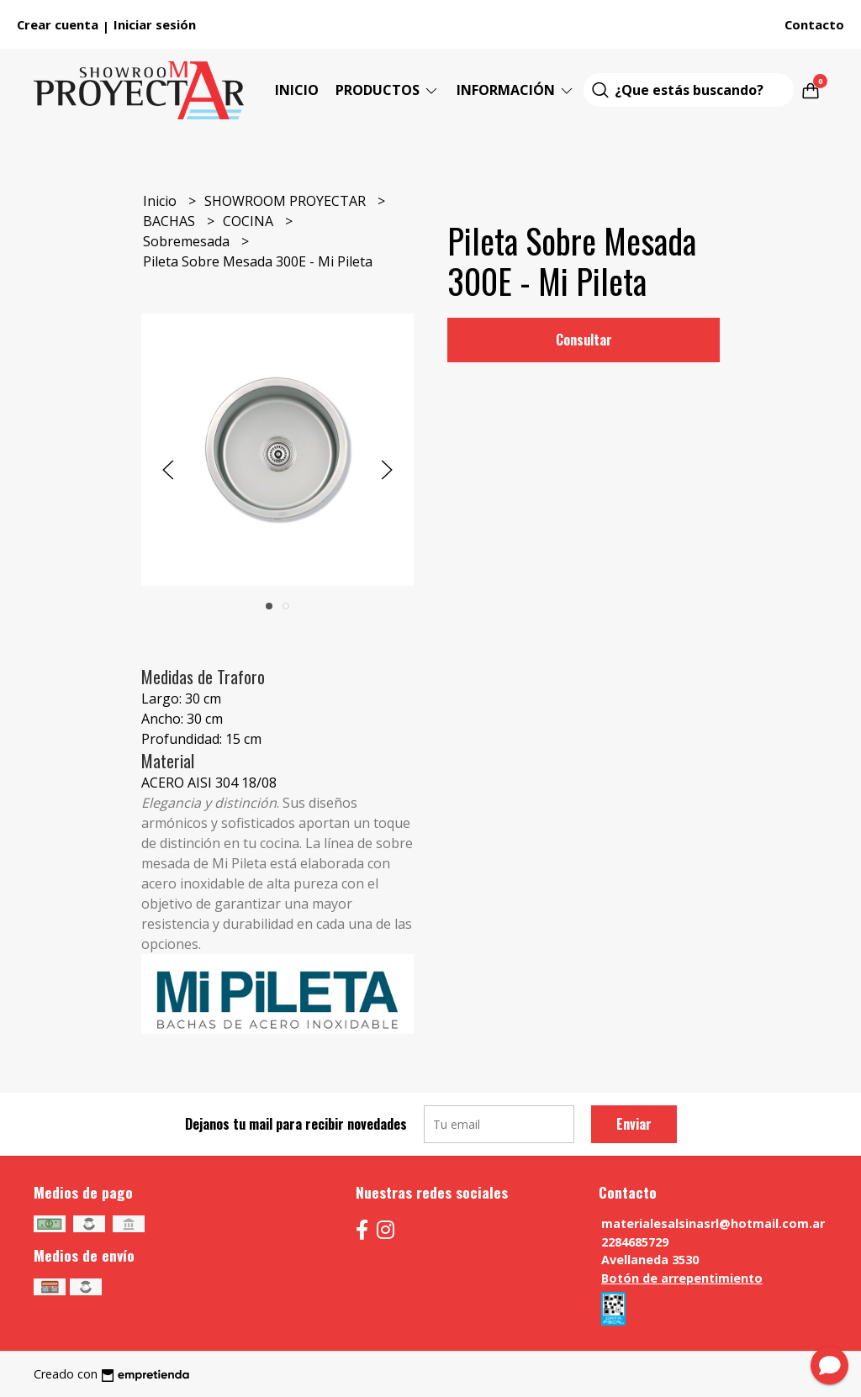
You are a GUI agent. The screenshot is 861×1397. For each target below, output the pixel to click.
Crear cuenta (57, 24)
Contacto (814, 24)
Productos (387, 90)
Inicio (297, 90)
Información (516, 90)
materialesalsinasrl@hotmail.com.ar (713, 1223)
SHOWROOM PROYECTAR (286, 201)
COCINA (250, 221)
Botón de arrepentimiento (682, 1278)
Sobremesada (188, 241)
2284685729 (634, 1242)
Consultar (584, 339)
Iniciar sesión (155, 24)
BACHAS (170, 221)
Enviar (634, 1124)
